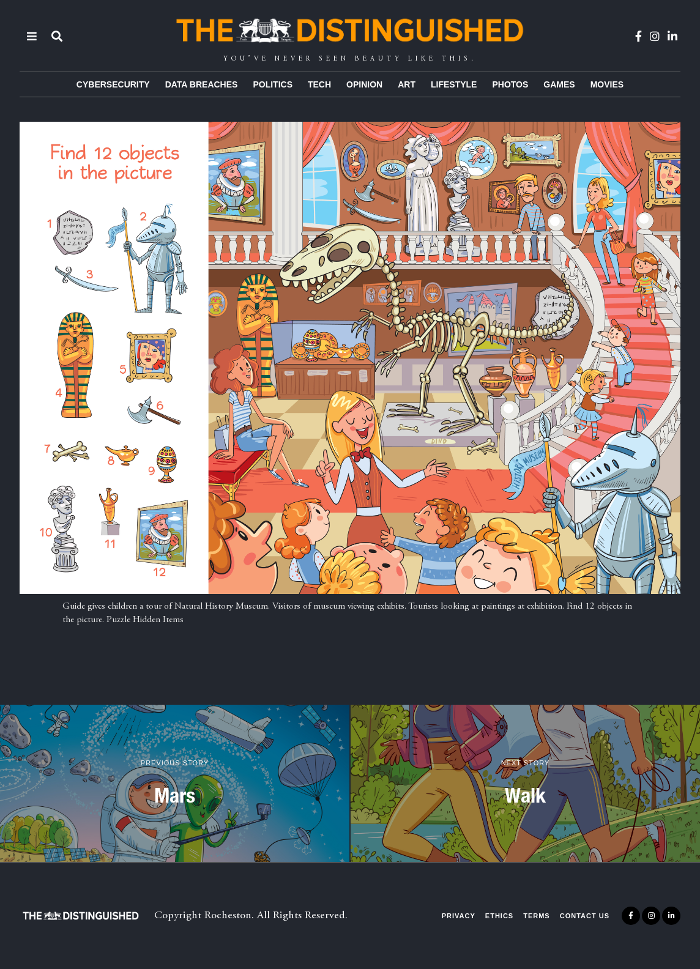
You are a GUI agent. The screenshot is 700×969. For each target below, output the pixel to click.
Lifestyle (454, 84)
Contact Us (584, 915)
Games (559, 84)
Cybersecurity (113, 84)
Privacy (458, 915)
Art (406, 84)
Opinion (364, 84)
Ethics (499, 915)
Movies (607, 84)
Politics (272, 84)
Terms (536, 915)
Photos (510, 84)
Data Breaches (201, 84)
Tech (319, 84)
